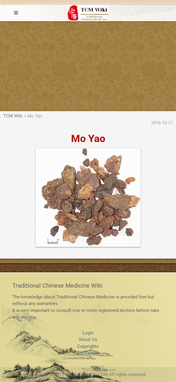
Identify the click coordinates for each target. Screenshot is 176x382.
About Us (88, 339)
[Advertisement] (88, 66)
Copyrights (88, 346)
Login (88, 333)
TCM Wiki (13, 116)
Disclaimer (88, 353)
